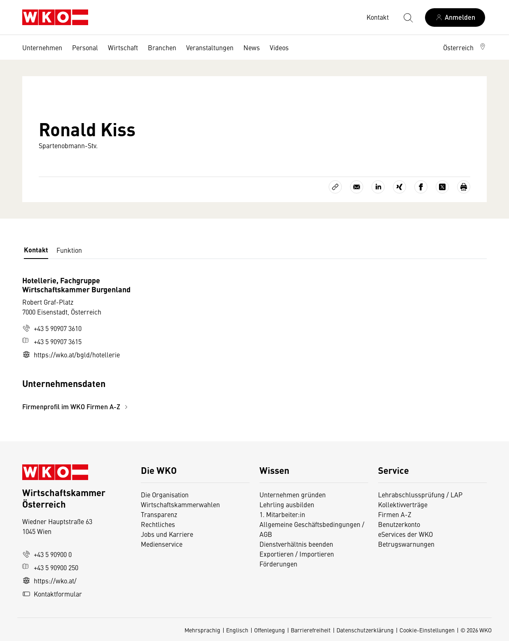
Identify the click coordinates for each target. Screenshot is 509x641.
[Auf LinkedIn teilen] (378, 186)
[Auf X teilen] (442, 186)
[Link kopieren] (335, 186)
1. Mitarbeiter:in (282, 514)
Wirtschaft (123, 47)
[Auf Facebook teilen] (420, 186)
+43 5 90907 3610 (52, 328)
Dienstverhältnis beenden (296, 543)
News (251, 47)
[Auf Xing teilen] (399, 186)
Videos (279, 47)
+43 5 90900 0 (47, 554)
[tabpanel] (177, 343)
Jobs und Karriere (167, 533)
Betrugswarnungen (407, 543)
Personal (85, 47)
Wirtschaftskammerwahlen (180, 504)
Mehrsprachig (202, 630)
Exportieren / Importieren (296, 553)
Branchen (162, 47)
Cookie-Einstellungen (427, 630)
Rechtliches (158, 524)
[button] (465, 47)
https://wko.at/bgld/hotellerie (71, 354)
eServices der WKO (405, 533)
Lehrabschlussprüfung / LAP (420, 494)
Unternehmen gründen (292, 494)
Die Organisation (165, 494)
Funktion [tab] (69, 249)
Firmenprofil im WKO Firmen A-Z (76, 406)
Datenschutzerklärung (365, 630)
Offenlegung (269, 630)
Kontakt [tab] (36, 249)
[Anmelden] (455, 17)
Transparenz (159, 514)
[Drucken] (463, 186)
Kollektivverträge (402, 504)
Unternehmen (42, 47)
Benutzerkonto (399, 524)
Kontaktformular (52, 593)
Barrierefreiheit (311, 630)
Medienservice (161, 543)
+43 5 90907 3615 (52, 341)
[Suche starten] (407, 17)
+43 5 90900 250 (50, 567)
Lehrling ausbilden (286, 504)
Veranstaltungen (209, 47)
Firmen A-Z (394, 514)
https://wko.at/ (49, 580)
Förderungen (278, 563)
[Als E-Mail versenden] (356, 186)
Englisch (237, 630)
